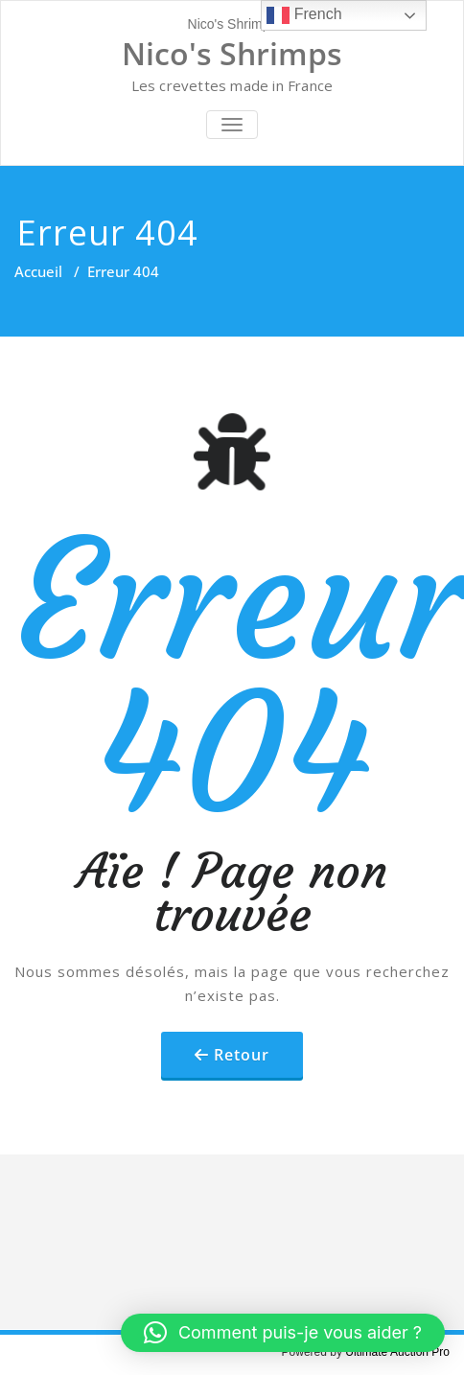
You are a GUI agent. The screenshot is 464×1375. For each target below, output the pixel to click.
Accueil (38, 271)
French (304, 15)
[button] (283, 1333)
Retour (241, 1054)
